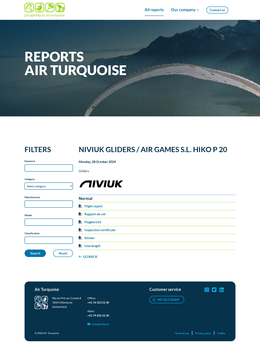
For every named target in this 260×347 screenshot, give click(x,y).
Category (30, 179)
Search (35, 253)
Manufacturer (32, 197)
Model (28, 215)
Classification (32, 233)
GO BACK (90, 257)
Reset (63, 253)
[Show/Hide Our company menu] (185, 10)
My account (168, 300)
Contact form (100, 324)
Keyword (30, 161)
